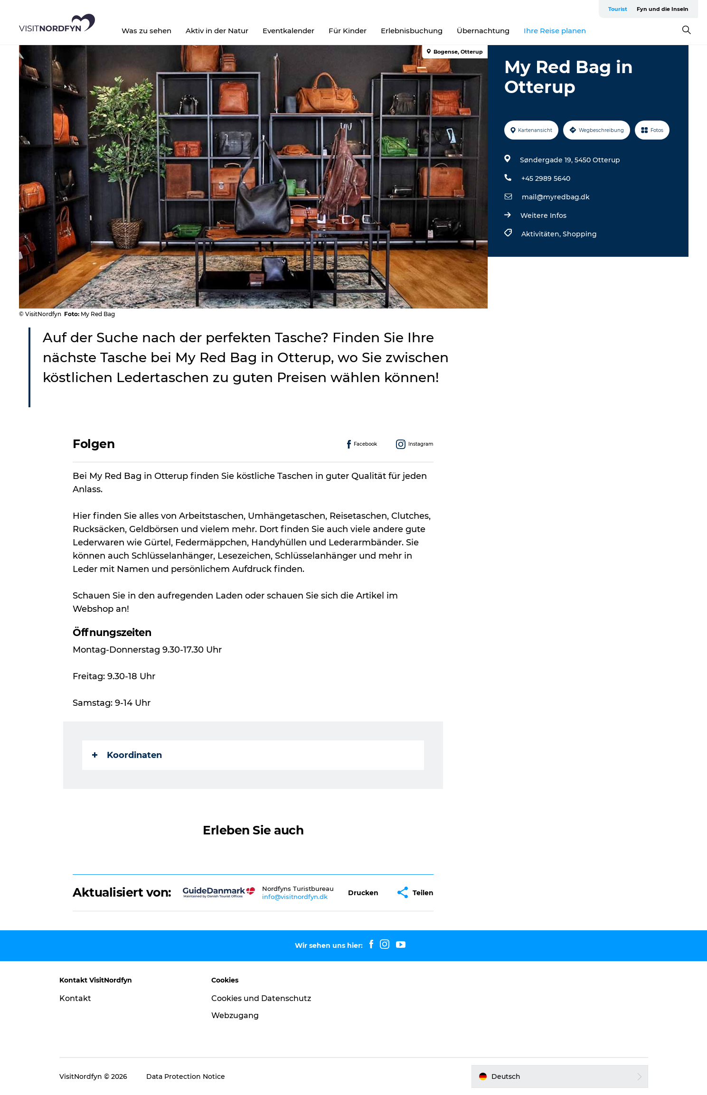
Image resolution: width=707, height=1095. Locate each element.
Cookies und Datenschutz (261, 998)
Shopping (580, 234)
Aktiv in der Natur (217, 30)
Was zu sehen (146, 30)
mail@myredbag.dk (556, 197)
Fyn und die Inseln (662, 9)
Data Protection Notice (185, 1076)
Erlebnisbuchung (412, 30)
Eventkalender (288, 30)
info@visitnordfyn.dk (295, 896)
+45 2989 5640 (545, 178)
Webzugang (235, 1015)
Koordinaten (127, 755)
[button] (363, 892)
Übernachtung (483, 30)
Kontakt (75, 998)
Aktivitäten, (542, 234)
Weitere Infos (543, 215)
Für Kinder (348, 30)
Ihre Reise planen (555, 30)
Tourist (617, 9)
